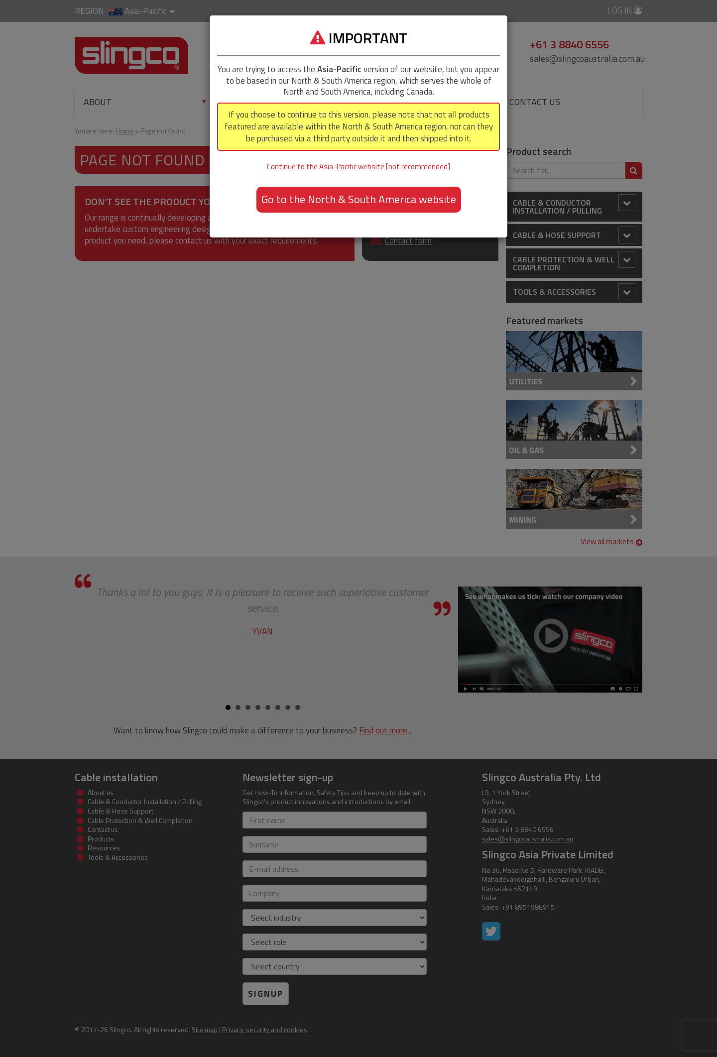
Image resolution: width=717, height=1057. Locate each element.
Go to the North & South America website (358, 199)
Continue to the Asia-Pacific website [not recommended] (358, 166)
